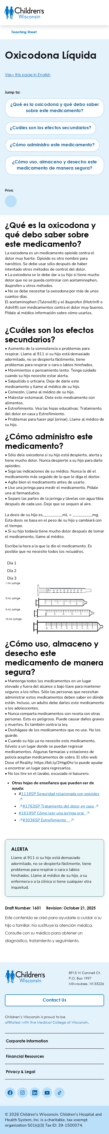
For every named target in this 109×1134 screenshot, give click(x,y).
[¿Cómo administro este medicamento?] (52, 145)
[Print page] (11, 201)
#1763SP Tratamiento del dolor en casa (61, 806)
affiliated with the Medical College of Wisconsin (46, 1022)
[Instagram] (22, 1092)
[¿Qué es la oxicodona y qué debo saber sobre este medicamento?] (54, 108)
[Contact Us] (54, 1000)
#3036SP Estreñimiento (48, 820)
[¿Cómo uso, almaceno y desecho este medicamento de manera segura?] (54, 165)
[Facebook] (10, 1092)
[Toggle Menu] (99, 13)
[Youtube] (47, 1092)
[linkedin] (35, 1092)
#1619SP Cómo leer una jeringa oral (54, 813)
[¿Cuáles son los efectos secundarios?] (50, 128)
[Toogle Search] (86, 13)
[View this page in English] (54, 74)
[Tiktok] (59, 1092)
